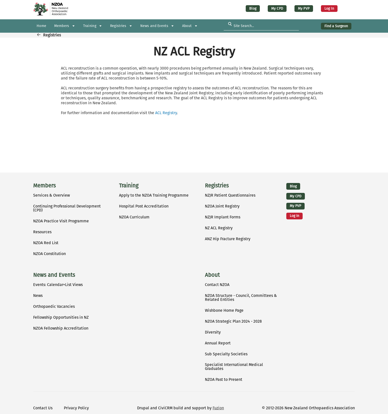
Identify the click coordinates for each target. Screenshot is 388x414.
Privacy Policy (76, 408)
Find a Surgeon (336, 26)
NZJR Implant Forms (222, 217)
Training (128, 185)
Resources (42, 232)
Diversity (213, 332)
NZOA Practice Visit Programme (61, 221)
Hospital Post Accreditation (144, 206)
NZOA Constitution (49, 253)
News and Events (54, 275)
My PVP (304, 8)
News (38, 295)
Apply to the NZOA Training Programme (154, 195)
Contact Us (42, 408)
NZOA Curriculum (134, 217)
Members (44, 185)
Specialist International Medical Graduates (234, 366)
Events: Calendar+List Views (58, 284)
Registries (52, 35)
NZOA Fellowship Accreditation (60, 328)
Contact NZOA (217, 284)
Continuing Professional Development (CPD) (67, 208)
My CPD (277, 8)
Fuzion (218, 408)
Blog (252, 8)
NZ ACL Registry (219, 228)
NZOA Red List (45, 242)
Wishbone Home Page (224, 310)
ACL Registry (166, 112)
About (212, 275)
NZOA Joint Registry (222, 206)
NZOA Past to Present (223, 379)
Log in (329, 8)
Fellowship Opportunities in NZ (61, 317)
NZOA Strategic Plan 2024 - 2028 (233, 321)
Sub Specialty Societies (226, 354)
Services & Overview (51, 195)
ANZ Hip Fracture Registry (227, 238)
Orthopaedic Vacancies (54, 306)
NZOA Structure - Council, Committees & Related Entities (241, 297)
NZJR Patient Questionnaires (230, 195)
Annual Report (218, 343)
